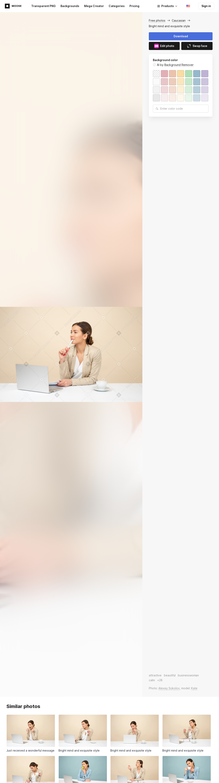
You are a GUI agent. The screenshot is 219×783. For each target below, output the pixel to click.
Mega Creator (94, 6)
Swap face (197, 46)
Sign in (206, 6)
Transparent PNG (43, 6)
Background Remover (179, 65)
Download (181, 36)
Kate (194, 688)
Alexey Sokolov (169, 688)
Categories (117, 6)
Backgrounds (69, 6)
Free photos (157, 20)
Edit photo (164, 46)
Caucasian (179, 20)
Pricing (134, 6)
